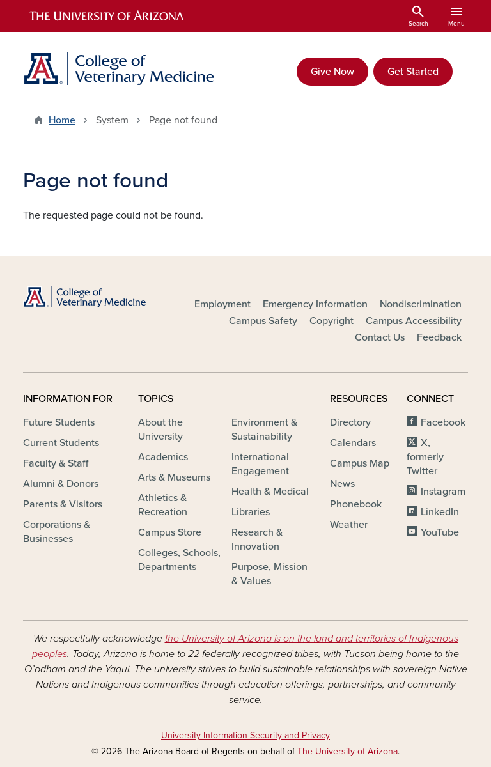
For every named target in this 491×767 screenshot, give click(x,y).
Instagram (443, 491)
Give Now (332, 71)
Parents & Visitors (62, 504)
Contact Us (380, 337)
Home (62, 120)
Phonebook (356, 504)
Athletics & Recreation (162, 505)
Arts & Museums (174, 477)
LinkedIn (440, 512)
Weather (349, 524)
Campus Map (359, 463)
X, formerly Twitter (425, 457)
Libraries (250, 512)
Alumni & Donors (60, 483)
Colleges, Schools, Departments (179, 559)
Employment (222, 304)
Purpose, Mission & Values (269, 574)
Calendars (353, 443)
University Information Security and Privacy (245, 735)
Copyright (331, 320)
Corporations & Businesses (56, 531)
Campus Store (169, 532)
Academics (163, 457)
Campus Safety (263, 320)
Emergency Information (315, 304)
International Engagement (260, 464)
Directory (350, 422)
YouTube (440, 532)
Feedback (439, 337)
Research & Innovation (257, 539)
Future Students (59, 422)
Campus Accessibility (414, 320)
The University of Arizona (347, 751)
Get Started (413, 71)
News (342, 483)
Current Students (61, 443)
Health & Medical (270, 491)
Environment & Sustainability (264, 429)
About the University (160, 429)
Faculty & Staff (55, 463)
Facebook (443, 422)
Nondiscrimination (421, 304)
